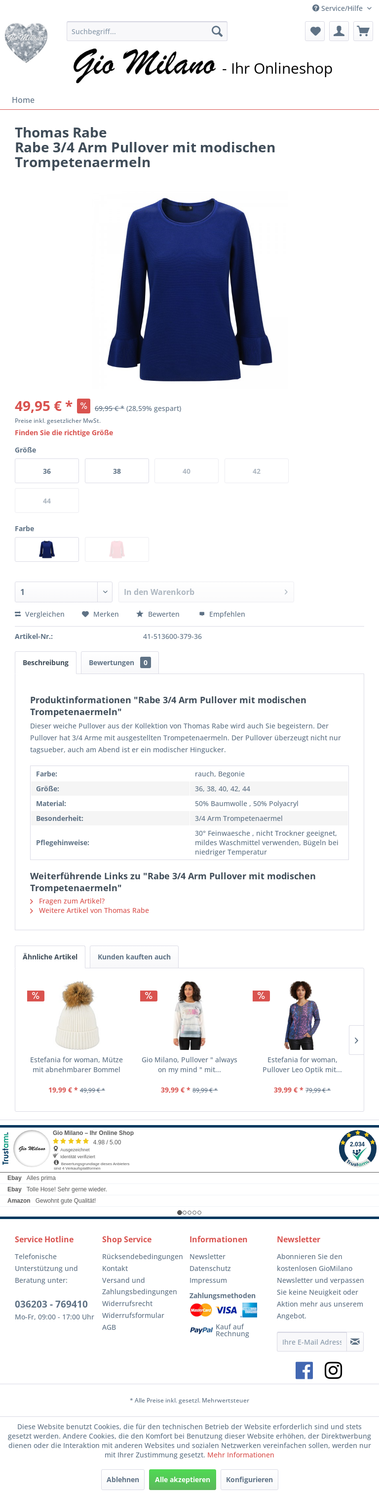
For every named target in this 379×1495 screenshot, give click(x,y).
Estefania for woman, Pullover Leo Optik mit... (302, 1064)
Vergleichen (40, 614)
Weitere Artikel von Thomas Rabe (89, 910)
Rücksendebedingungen (142, 1256)
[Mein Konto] (339, 31)
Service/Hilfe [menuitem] (338, 8)
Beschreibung (46, 662)
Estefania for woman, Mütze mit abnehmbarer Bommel (76, 1064)
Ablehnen (123, 1479)
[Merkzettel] (315, 31)
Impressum (208, 1280)
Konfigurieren (249, 1479)
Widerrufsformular (133, 1315)
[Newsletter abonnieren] (355, 1342)
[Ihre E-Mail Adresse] (312, 1342)
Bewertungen (120, 662)
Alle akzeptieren (182, 1479)
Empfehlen (222, 614)
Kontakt (115, 1268)
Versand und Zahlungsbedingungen (139, 1286)
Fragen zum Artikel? (67, 901)
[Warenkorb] (363, 31)
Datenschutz (210, 1268)
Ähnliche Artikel (50, 956)
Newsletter (208, 1256)
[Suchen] (217, 31)
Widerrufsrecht (127, 1303)
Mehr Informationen (240, 1454)
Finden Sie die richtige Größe (64, 432)
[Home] (23, 100)
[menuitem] (147, 31)
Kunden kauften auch (134, 956)
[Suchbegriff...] (147, 31)
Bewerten (159, 614)
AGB (109, 1327)
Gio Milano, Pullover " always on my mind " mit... (189, 1064)
